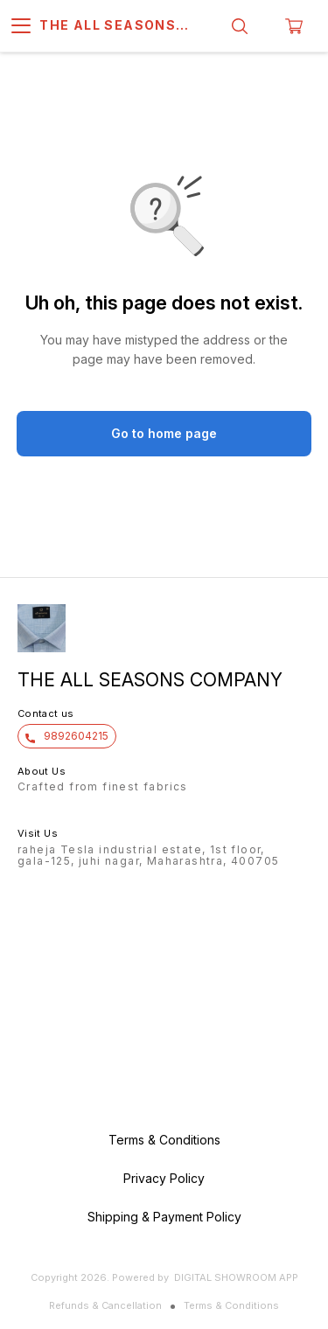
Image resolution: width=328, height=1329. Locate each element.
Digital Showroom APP (236, 1277)
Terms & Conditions (231, 1305)
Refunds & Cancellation (105, 1305)
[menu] (21, 26)
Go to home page (164, 433)
